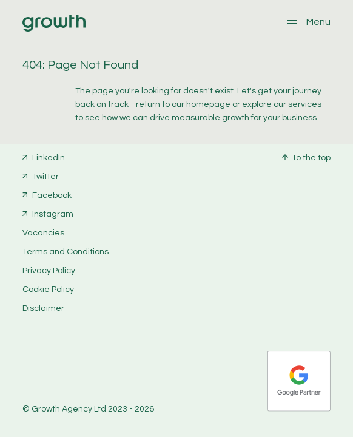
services (304, 104)
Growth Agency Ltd (69, 409)
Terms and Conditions (65, 252)
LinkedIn (48, 158)
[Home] (54, 29)
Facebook (52, 195)
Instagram (52, 214)
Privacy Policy (48, 270)
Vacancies (43, 233)
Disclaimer (43, 308)
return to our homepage (183, 104)
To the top (311, 158)
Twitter (45, 176)
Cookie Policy (48, 289)
